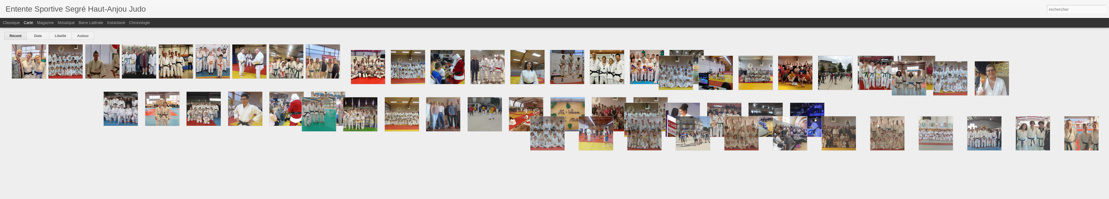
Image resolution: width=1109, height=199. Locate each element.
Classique (11, 22)
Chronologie (139, 22)
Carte (28, 22)
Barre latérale (90, 22)
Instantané (116, 22)
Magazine (45, 22)
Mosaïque (66, 22)
